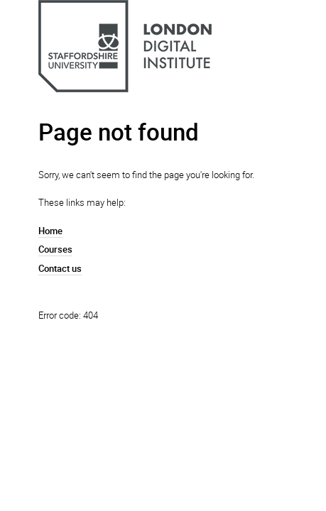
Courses (55, 249)
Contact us (60, 268)
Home (50, 230)
